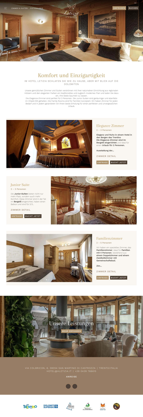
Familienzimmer (109, 238)
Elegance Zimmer (110, 126)
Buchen (133, 8)
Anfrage (102, 162)
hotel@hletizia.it (59, 371)
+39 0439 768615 (85, 371)
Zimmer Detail (106, 156)
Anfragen (119, 8)
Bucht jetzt (118, 162)
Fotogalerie (36, 8)
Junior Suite (20, 185)
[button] (47, 165)
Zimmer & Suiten (19, 8)
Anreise (71, 376)
